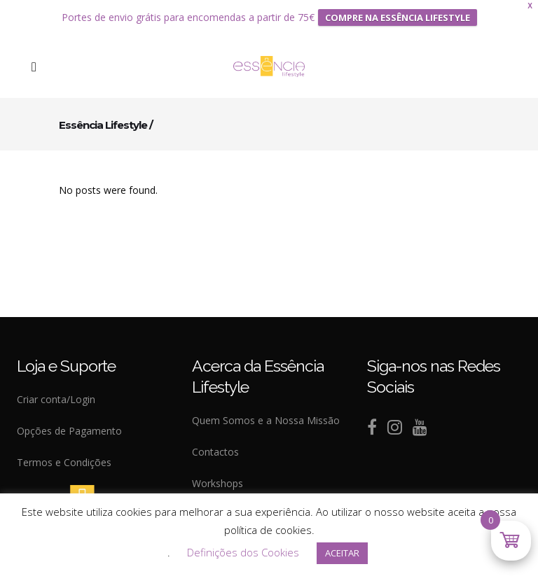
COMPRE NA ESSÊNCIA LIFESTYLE (397, 14)
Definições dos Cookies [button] (243, 552)
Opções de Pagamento (69, 423)
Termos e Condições (64, 455)
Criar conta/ (43, 392)
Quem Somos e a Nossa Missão (266, 413)
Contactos (215, 444)
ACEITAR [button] (342, 553)
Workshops (217, 476)
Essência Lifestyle (103, 117)
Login (82, 392)
